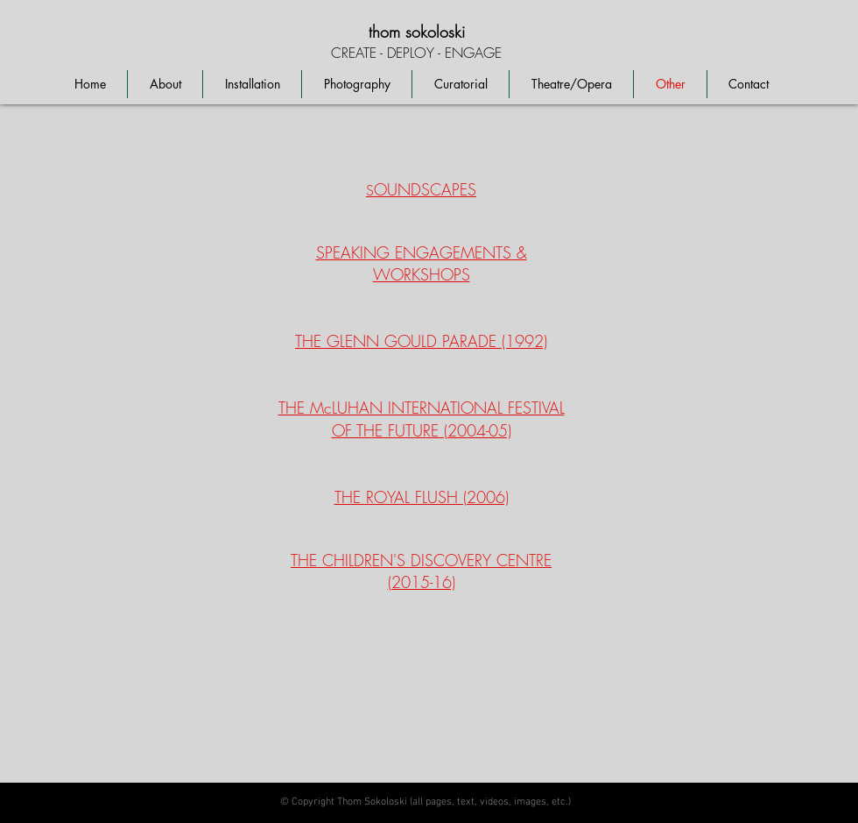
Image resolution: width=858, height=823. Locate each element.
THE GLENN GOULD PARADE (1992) (421, 340)
